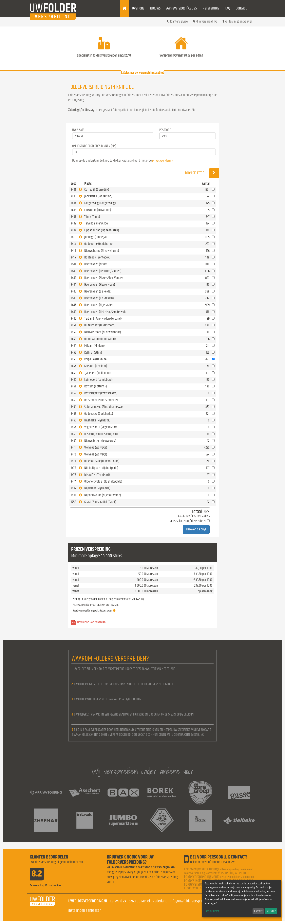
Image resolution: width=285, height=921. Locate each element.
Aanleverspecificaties (181, 8)
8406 (73, 216)
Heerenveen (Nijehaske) (98, 305)
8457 (73, 366)
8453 (73, 339)
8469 (73, 440)
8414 (73, 250)
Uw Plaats (78, 130)
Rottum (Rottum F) (95, 386)
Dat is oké (271, 911)
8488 (73, 495)
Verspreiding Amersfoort (234, 873)
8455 (73, 352)
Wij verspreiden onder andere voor (142, 771)
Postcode (165, 130)
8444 (73, 284)
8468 (73, 434)
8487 (73, 488)
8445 (73, 291)
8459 (73, 379)
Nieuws (155, 8)
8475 (73, 467)
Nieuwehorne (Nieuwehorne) (101, 250)
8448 (73, 311)
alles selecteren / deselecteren (188, 520)
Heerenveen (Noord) (96, 264)
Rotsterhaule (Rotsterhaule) (101, 400)
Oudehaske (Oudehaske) (98, 413)
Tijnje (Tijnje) (92, 216)
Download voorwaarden (91, 622)
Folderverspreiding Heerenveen (235, 869)
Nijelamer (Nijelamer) (97, 488)
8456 (73, 359)
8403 (73, 196)
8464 (73, 406)
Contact (241, 8)
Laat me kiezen (212, 911)
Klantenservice (177, 21)
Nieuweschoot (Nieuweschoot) (102, 332)
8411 (72, 237)
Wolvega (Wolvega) (95, 447)
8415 (73, 257)
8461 (73, 386)
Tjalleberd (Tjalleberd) (97, 373)
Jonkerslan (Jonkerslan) (98, 196)
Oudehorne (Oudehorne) (98, 243)
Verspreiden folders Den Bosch (237, 876)
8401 (73, 189)
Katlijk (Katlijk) (93, 352)
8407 (73, 223)
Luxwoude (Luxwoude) (97, 210)
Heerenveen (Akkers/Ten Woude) (103, 277)
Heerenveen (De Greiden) (99, 298)
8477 (73, 481)
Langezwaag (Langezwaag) (100, 203)
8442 (73, 271)
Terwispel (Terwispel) (96, 223)
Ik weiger (258, 911)
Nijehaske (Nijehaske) (97, 420)
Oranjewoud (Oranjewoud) (100, 339)
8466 (73, 420)
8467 (73, 427)
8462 (73, 393)
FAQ (227, 8)
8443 (73, 277)
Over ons (138, 8)
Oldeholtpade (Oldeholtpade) (101, 461)
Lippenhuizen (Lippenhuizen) (101, 230)
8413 (73, 243)
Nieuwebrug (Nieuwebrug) (100, 440)
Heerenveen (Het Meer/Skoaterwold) (105, 311)
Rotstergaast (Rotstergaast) (100, 393)
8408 (73, 230)
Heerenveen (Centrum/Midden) (102, 271)
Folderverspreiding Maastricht (201, 873)
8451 (73, 325)
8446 (73, 298)
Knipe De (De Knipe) (95, 359)
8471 (73, 447)
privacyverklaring (162, 160)
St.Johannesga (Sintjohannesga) (103, 406)
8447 (73, 305)
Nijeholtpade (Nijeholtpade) (101, 467)
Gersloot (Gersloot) (95, 366)
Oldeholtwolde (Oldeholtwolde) (103, 481)
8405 (73, 210)
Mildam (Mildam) (94, 345)
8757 (73, 502)
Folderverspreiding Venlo (201, 877)
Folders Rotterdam (197, 880)
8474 (73, 461)
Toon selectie (202, 173)
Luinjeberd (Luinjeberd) (98, 379)
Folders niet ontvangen (237, 21)
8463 (73, 400)
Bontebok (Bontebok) (97, 257)
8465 (73, 413)
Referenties (210, 8)
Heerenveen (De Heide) (97, 291)
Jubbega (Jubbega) (95, 237)
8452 (73, 332)
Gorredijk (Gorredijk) (96, 189)
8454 (73, 345)
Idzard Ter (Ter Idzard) (97, 474)
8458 (73, 373)
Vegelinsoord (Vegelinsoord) (101, 427)
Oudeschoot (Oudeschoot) (99, 325)
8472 (73, 454)
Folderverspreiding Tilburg (201, 869)
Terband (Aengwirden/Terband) (103, 318)
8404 (73, 203)
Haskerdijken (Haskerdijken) (101, 434)
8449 (73, 318)
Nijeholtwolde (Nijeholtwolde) (102, 495)
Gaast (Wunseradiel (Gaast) (100, 502)
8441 (73, 264)
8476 (73, 474)
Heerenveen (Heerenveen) (99, 284)
